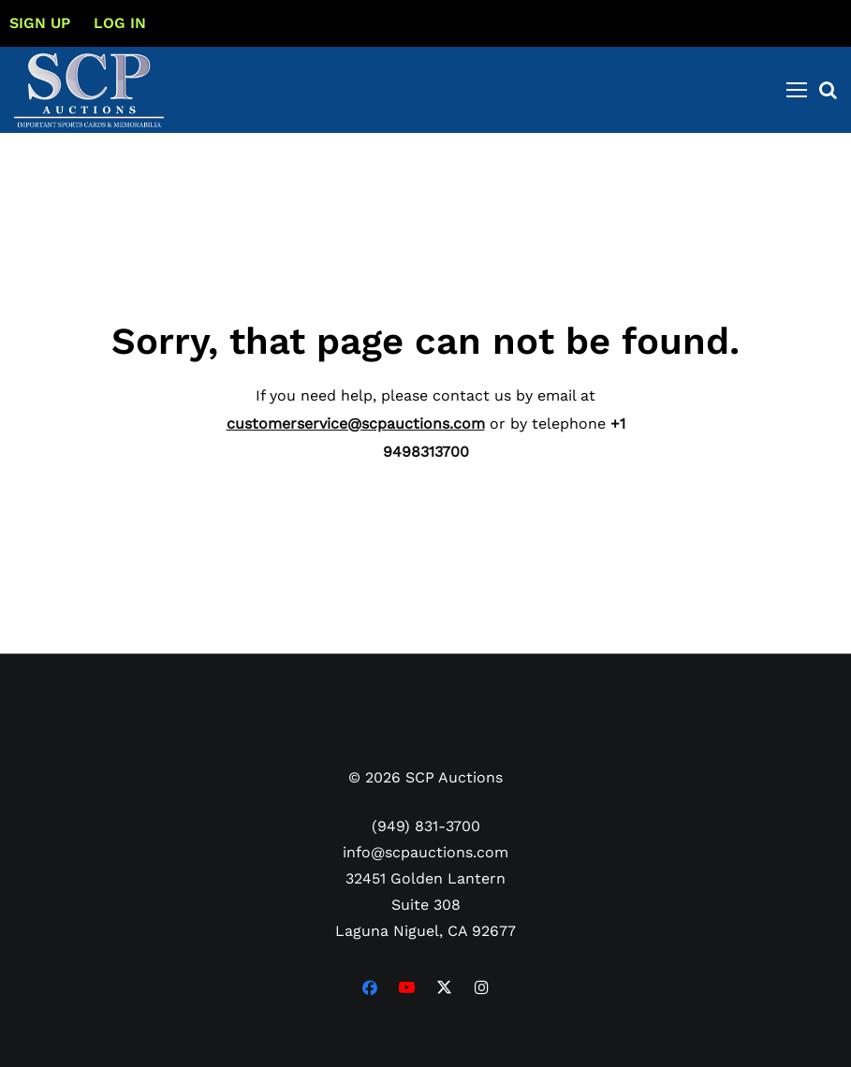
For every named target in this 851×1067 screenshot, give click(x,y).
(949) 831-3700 (426, 826)
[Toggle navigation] (796, 90)
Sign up (39, 23)
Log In (120, 23)
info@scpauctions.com (425, 852)
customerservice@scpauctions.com (356, 423)
